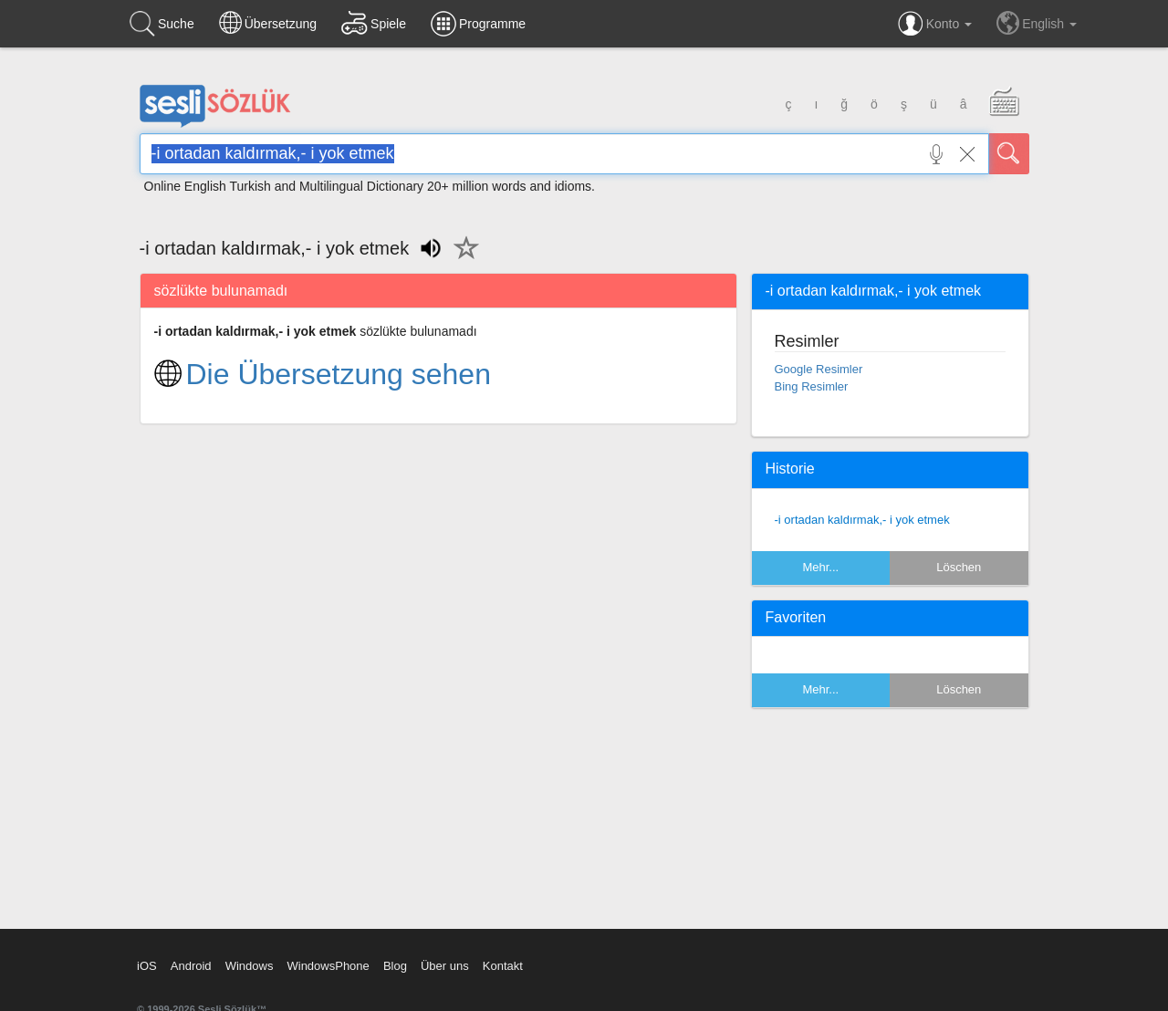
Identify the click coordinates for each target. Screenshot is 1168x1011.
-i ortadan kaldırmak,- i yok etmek (862, 519)
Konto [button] (935, 23)
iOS (147, 966)
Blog (395, 966)
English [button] (1036, 23)
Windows (249, 966)
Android (191, 966)
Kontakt (503, 966)
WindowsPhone (328, 966)
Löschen (958, 567)
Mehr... (820, 567)
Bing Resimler (812, 386)
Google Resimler (819, 369)
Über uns (445, 966)
